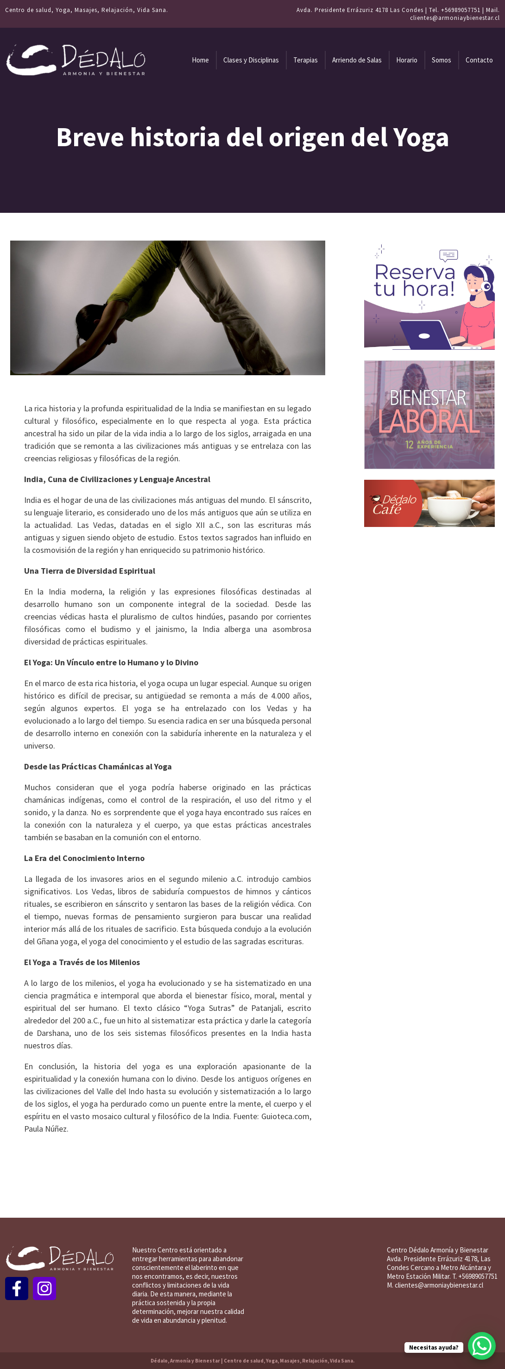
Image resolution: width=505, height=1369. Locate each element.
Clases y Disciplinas (251, 60)
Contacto (479, 60)
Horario (406, 60)
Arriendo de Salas (357, 60)
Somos (441, 60)
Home (200, 60)
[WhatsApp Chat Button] (482, 1346)
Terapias (305, 60)
